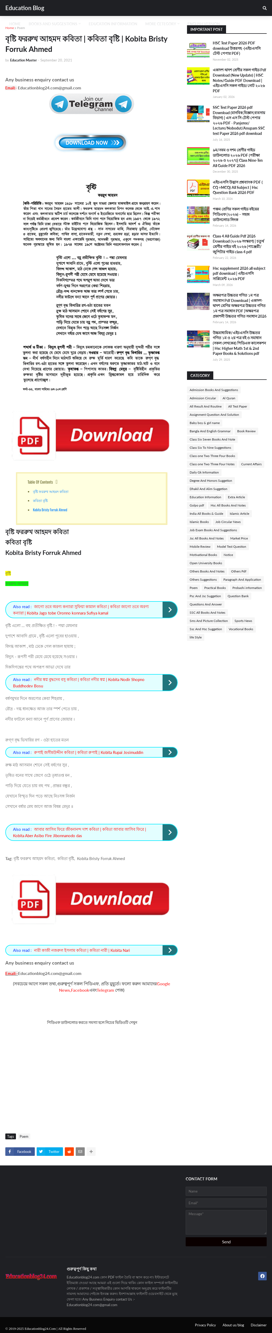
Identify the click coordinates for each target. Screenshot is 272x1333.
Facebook (80, 990)
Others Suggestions (203, 580)
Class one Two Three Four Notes (212, 464)
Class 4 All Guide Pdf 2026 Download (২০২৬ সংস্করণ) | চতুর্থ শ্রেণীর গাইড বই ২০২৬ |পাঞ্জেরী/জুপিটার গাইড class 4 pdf (238, 244)
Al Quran (229, 398)
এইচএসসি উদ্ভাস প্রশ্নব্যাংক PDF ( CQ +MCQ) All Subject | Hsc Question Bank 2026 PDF (238, 187)
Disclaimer (259, 1325)
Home (9, 28)
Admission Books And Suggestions (214, 390)
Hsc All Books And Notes (228, 505)
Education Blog (24, 7)
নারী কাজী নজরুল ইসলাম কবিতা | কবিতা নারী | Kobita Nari (82, 950)
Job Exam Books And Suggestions (213, 530)
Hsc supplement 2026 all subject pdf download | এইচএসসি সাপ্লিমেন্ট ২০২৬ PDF (239, 273)
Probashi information (247, 588)
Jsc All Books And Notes (207, 538)
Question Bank (238, 596)
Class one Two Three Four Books (212, 456)
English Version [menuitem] (204, 24)
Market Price (239, 538)
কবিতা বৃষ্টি (41, 500)
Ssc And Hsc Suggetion (206, 629)
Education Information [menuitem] (113, 24)
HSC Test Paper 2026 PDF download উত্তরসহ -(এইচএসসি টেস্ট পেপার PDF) (237, 48)
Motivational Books (203, 555)
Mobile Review (200, 547)
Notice (228, 555)
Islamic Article (239, 514)
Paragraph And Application (242, 580)
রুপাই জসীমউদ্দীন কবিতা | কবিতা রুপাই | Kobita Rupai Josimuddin (88, 752)
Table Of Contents (40, 482)
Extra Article (236, 497)
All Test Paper (237, 406)
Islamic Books (199, 522)
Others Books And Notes (207, 571)
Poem (21, 28)
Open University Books (206, 563)
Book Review (246, 431)
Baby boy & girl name (205, 423)
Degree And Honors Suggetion (211, 481)
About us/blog (233, 1325)
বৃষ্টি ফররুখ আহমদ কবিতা (51, 491)
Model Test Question (231, 547)
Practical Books (215, 588)
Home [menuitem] (15, 24)
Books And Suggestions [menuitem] (53, 24)
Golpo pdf (197, 505)
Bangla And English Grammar (210, 431)
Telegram (105, 990)
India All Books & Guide (206, 514)
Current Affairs (251, 464)
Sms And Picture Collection (209, 621)
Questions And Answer (206, 604)
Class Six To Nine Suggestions (210, 448)
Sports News (243, 621)
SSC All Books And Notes (207, 612)
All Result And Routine (206, 406)
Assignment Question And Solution (214, 415)
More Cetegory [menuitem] (160, 24)
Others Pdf (238, 571)
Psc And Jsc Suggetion (205, 596)
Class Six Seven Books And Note (212, 439)
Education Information (205, 497)
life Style (196, 637)
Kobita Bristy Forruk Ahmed (50, 509)
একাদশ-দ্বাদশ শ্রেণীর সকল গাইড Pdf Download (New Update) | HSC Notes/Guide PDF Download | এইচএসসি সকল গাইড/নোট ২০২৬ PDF (239, 80)
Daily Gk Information (204, 472)
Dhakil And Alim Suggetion (208, 489)
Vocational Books (241, 629)
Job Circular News (228, 522)
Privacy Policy (205, 1325)
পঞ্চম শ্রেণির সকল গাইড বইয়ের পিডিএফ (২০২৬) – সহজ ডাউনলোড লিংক (236, 214)
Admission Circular (203, 398)
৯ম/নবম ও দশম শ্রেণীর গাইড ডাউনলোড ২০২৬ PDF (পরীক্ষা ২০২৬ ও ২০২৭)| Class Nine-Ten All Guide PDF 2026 (238, 158)
